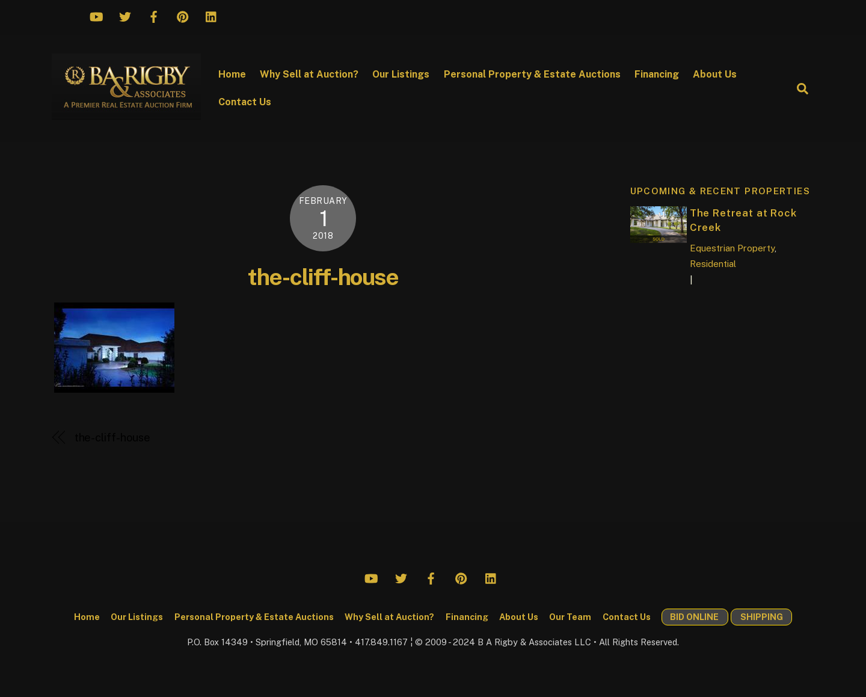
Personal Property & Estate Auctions (532, 74)
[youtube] (96, 15)
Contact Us (244, 102)
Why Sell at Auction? (309, 74)
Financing (656, 74)
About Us (715, 74)
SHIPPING (761, 617)
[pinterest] (183, 15)
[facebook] (154, 15)
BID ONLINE (694, 617)
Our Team (570, 617)
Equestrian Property (732, 248)
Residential (713, 264)
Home (232, 74)
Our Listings (400, 74)
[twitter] (125, 15)
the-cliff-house (323, 276)
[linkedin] (212, 15)
